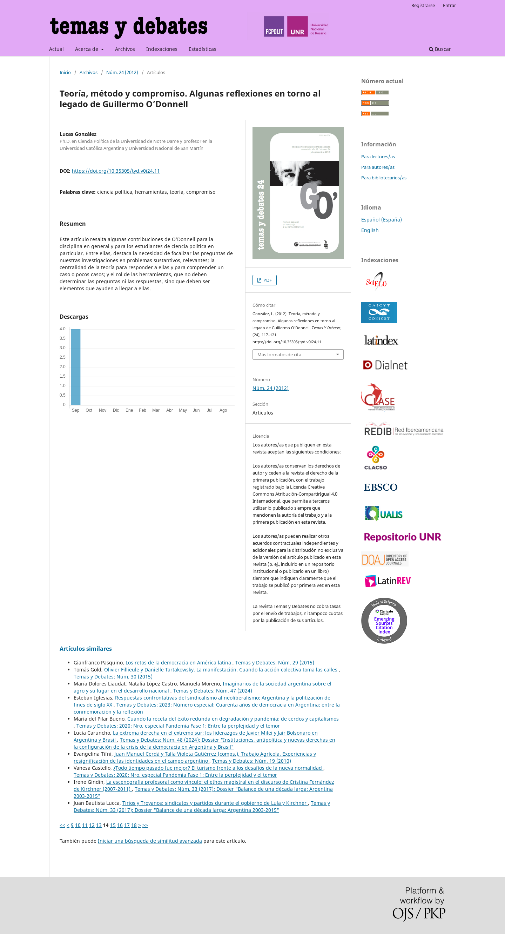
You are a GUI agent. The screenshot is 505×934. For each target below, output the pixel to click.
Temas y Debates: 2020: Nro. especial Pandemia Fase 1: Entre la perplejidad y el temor (178, 725)
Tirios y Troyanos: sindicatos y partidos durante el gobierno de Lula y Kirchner (215, 803)
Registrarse (423, 5)
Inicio (65, 72)
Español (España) (381, 219)
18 (134, 825)
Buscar (440, 49)
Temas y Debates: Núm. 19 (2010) (251, 760)
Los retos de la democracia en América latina (179, 662)
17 (127, 825)
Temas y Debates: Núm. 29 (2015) (274, 662)
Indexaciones (161, 49)
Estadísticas (202, 49)
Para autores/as (378, 167)
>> (145, 825)
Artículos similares (86, 649)
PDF (267, 280)
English (370, 230)
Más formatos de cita (279, 354)
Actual (56, 49)
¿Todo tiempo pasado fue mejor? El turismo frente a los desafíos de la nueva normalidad (218, 767)
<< (62, 825)
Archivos (125, 49)
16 (120, 825)
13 (99, 825)
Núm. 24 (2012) (122, 72)
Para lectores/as (378, 156)
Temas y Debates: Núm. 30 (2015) (113, 676)
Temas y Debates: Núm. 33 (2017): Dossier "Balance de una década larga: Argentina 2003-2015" (202, 806)
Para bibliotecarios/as (383, 177)
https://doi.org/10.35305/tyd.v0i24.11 (116, 170)
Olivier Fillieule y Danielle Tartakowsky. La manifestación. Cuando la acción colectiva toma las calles (221, 669)
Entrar (449, 5)
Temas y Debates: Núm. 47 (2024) (212, 690)
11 (85, 825)
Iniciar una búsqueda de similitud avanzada (150, 840)
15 (113, 825)
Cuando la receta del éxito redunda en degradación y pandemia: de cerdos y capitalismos (233, 718)
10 (78, 825)
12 (92, 825)
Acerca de (87, 49)
